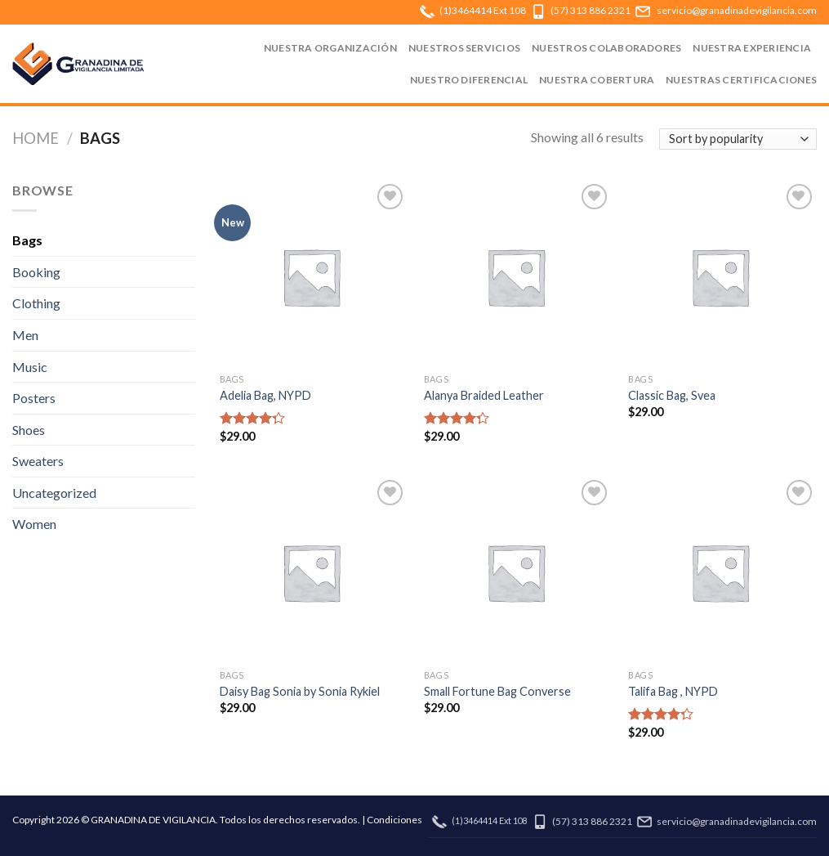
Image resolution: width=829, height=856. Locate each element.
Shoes (28, 429)
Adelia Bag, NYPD (265, 395)
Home (35, 138)
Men (25, 335)
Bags (27, 240)
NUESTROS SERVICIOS (464, 48)
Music (29, 366)
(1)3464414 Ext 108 (482, 10)
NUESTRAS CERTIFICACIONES (741, 80)
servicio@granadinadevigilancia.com (737, 10)
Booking (36, 272)
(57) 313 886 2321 (590, 10)
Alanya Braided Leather (484, 395)
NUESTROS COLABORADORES (606, 48)
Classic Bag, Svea (671, 395)
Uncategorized (54, 492)
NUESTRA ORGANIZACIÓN (330, 48)
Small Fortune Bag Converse (497, 691)
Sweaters (38, 460)
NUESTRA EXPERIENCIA (752, 48)
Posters (34, 398)
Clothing (36, 303)
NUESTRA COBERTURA (596, 80)
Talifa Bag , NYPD (673, 691)
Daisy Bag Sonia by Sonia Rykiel (300, 691)
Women (34, 523)
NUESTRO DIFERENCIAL (469, 80)
